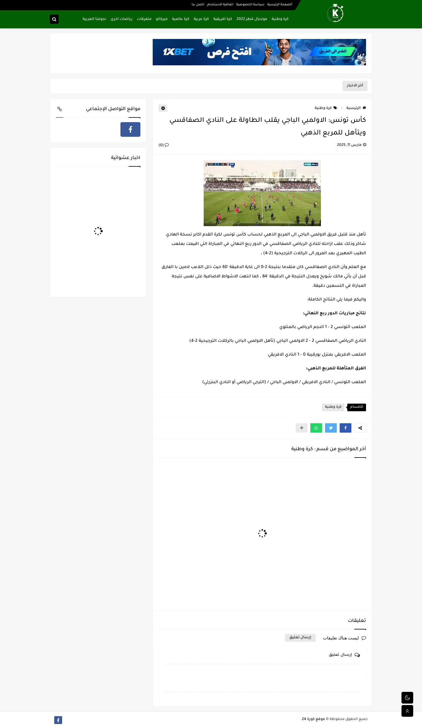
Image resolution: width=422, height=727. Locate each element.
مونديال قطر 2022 (251, 19)
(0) (164, 146)
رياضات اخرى (121, 19)
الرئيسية (356, 108)
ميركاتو (162, 19)
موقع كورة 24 (313, 719)
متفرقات (144, 19)
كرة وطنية (280, 19)
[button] (345, 428)
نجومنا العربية (94, 19)
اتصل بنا (198, 4)
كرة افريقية (222, 19)
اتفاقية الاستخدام (220, 4)
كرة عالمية (180, 19)
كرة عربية (201, 19)
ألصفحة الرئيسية (279, 4)
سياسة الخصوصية (250, 4)
